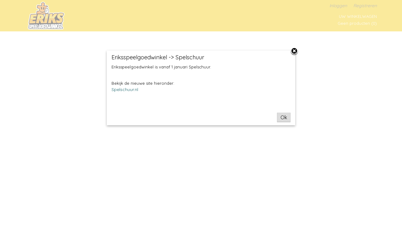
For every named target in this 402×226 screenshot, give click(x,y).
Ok (283, 117)
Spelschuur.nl (124, 89)
